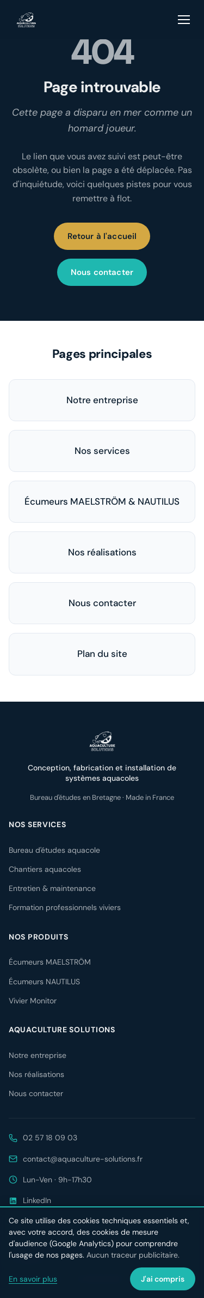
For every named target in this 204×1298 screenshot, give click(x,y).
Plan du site (102, 654)
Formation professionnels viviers (65, 907)
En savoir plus (33, 1279)
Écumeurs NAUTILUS (44, 981)
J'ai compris (162, 1279)
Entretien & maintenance (52, 888)
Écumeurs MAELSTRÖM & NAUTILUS (102, 501)
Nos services (102, 451)
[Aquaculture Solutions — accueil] (26, 19)
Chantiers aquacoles (45, 869)
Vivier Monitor (33, 1001)
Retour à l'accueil (102, 236)
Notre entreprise (102, 400)
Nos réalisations (102, 552)
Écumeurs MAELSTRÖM (50, 962)
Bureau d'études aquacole (54, 850)
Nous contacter (102, 272)
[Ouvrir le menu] (184, 20)
